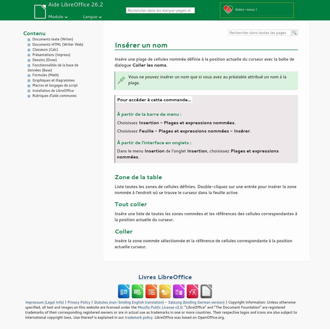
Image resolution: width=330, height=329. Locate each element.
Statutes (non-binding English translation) (129, 302)
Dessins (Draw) (44, 59)
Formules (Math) (45, 75)
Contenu (34, 33)
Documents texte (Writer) (52, 39)
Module (55, 16)
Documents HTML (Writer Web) (57, 44)
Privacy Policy (78, 302)
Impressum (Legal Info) (44, 302)
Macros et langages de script (55, 85)
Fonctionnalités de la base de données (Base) (53, 68)
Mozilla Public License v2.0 (160, 307)
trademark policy (138, 317)
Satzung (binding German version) (196, 302)
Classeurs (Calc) (45, 49)
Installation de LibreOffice (53, 90)
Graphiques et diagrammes (53, 80)
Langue (90, 16)
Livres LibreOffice (165, 277)
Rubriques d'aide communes (54, 95)
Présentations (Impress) (51, 54)
